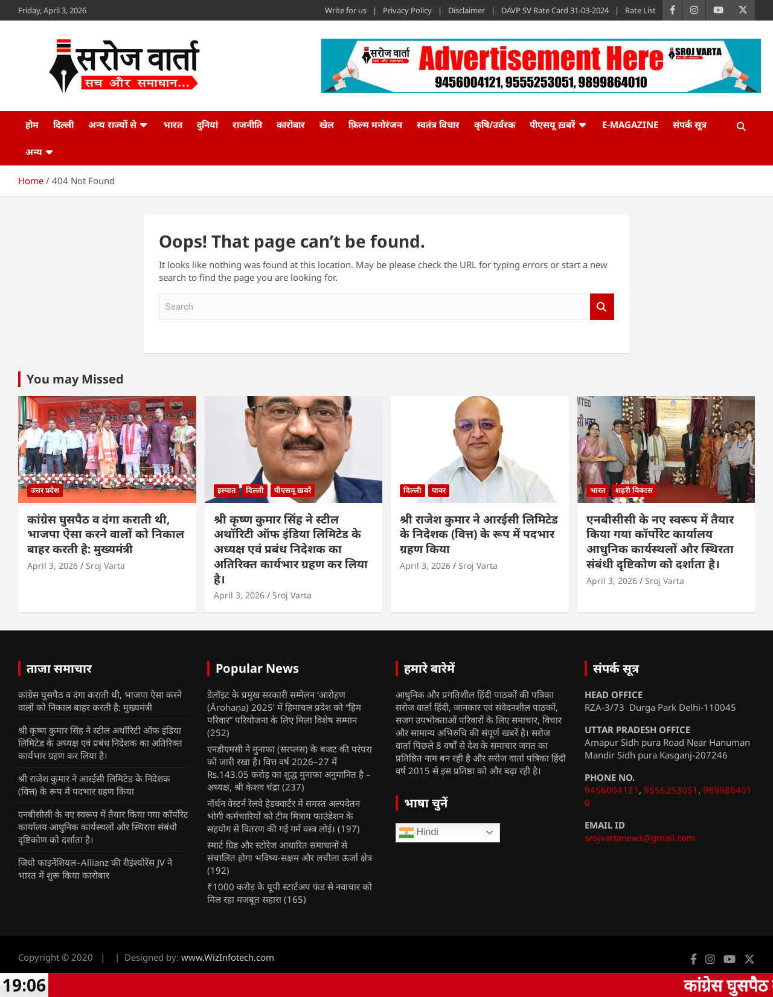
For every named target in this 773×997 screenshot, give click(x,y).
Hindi (418, 832)
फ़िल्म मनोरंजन (375, 124)
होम (32, 124)
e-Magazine (630, 124)
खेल (326, 124)
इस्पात (226, 490)
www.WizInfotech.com (227, 957)
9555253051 (671, 790)
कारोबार (291, 124)
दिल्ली (63, 124)
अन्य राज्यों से (112, 124)
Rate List (640, 10)
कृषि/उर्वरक (494, 124)
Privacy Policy (407, 10)
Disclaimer (466, 10)
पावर (439, 490)
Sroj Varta (105, 565)
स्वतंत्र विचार (438, 124)
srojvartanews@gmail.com (640, 838)
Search (602, 307)
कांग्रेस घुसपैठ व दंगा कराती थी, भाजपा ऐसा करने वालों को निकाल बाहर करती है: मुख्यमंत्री (105, 534)
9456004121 (612, 790)
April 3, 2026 (52, 565)
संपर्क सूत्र (690, 124)
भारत (172, 124)
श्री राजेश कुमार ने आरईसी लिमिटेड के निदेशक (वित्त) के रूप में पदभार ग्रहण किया (479, 534)
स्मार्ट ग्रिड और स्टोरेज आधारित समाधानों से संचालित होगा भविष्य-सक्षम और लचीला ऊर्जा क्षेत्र (289, 851)
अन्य (33, 152)
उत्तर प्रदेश (45, 490)
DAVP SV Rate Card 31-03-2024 (555, 10)
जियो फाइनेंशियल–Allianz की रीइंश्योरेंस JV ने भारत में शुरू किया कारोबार (95, 868)
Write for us (346, 10)
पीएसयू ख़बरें (553, 124)
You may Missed (75, 379)
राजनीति (247, 124)
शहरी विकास (634, 490)
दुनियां (207, 124)
